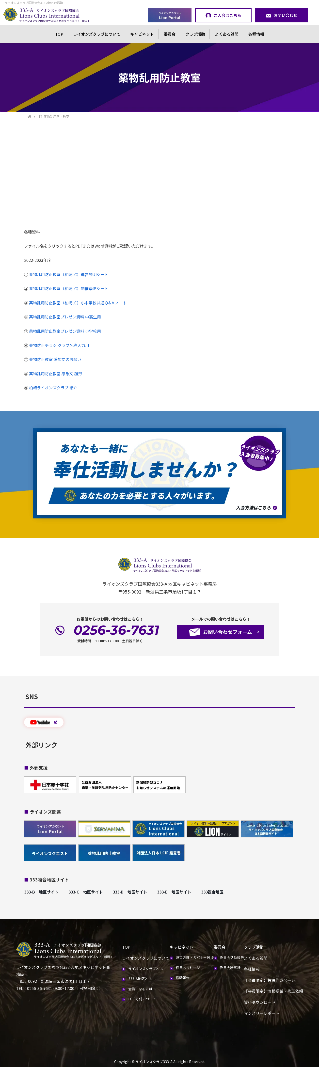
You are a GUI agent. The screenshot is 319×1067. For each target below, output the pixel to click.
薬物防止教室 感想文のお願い (55, 359)
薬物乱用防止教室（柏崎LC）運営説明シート (68, 274)
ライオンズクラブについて (96, 34)
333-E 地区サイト (174, 892)
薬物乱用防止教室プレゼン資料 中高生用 (65, 317)
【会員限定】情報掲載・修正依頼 (273, 991)
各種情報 (256, 34)
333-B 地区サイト (41, 892)
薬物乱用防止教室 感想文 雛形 (55, 374)
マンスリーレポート (261, 1013)
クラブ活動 (195, 34)
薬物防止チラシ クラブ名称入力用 (59, 345)
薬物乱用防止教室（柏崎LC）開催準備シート (68, 288)
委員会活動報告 (232, 957)
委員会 (169, 34)
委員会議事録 (230, 967)
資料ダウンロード (259, 1002)
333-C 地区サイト (85, 892)
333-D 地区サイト (130, 892)
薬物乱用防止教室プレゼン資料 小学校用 (65, 331)
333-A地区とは (140, 978)
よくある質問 (227, 34)
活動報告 (183, 977)
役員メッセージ (188, 967)
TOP (59, 34)
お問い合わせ (281, 15)
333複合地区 (212, 892)
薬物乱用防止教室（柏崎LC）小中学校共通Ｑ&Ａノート (78, 303)
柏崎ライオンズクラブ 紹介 (53, 388)
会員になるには (140, 988)
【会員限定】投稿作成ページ (269, 980)
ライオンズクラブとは (145, 968)
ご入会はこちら (223, 15)
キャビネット (142, 34)
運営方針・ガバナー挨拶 (195, 957)
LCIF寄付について (142, 998)
